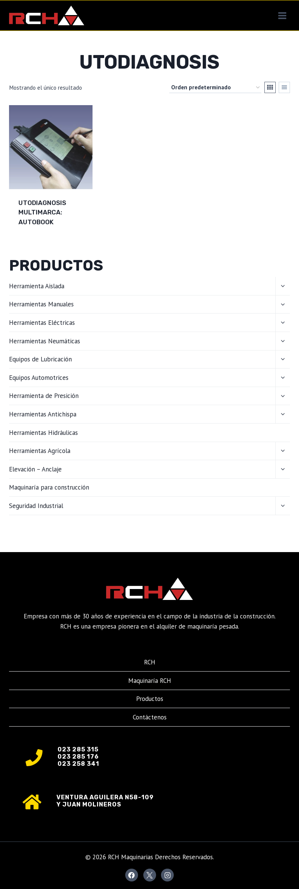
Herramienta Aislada (36, 286)
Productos (149, 699)
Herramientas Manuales (41, 304)
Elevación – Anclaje (35, 469)
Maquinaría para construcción (49, 487)
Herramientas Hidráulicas (43, 432)
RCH (149, 662)
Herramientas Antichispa (42, 414)
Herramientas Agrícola (39, 451)
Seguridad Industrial (36, 506)
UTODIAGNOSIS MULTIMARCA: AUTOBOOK (42, 212)
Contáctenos (150, 717)
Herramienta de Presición (44, 396)
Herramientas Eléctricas (42, 322)
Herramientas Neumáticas (44, 341)
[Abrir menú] (282, 15)
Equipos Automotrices (38, 377)
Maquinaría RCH (149, 680)
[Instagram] (167, 875)
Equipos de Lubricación (40, 359)
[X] (149, 875)
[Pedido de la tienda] (215, 87)
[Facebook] (131, 875)
